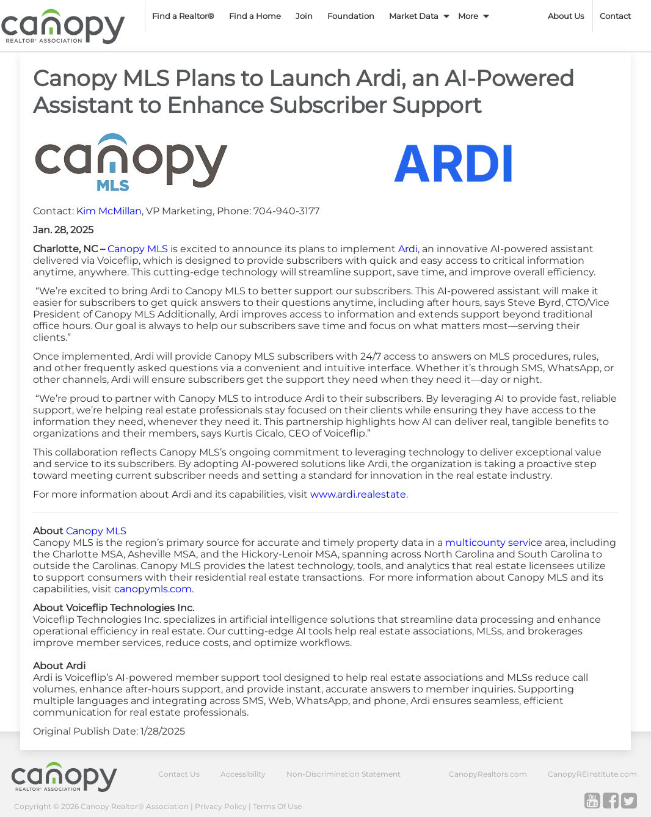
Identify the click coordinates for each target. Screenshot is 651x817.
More (468, 16)
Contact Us (179, 774)
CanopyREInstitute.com (592, 774)
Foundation (350, 16)
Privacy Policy (221, 806)
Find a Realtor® (183, 16)
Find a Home (255, 16)
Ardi (408, 249)
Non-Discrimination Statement (343, 774)
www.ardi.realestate (358, 494)
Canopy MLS (137, 249)
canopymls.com (153, 589)
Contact (615, 16)
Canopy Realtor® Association (73, 776)
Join (304, 16)
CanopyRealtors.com (488, 774)
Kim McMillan (109, 211)
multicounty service (493, 542)
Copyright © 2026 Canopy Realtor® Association (101, 806)
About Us (566, 16)
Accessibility (243, 774)
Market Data (413, 16)
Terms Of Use (277, 806)
